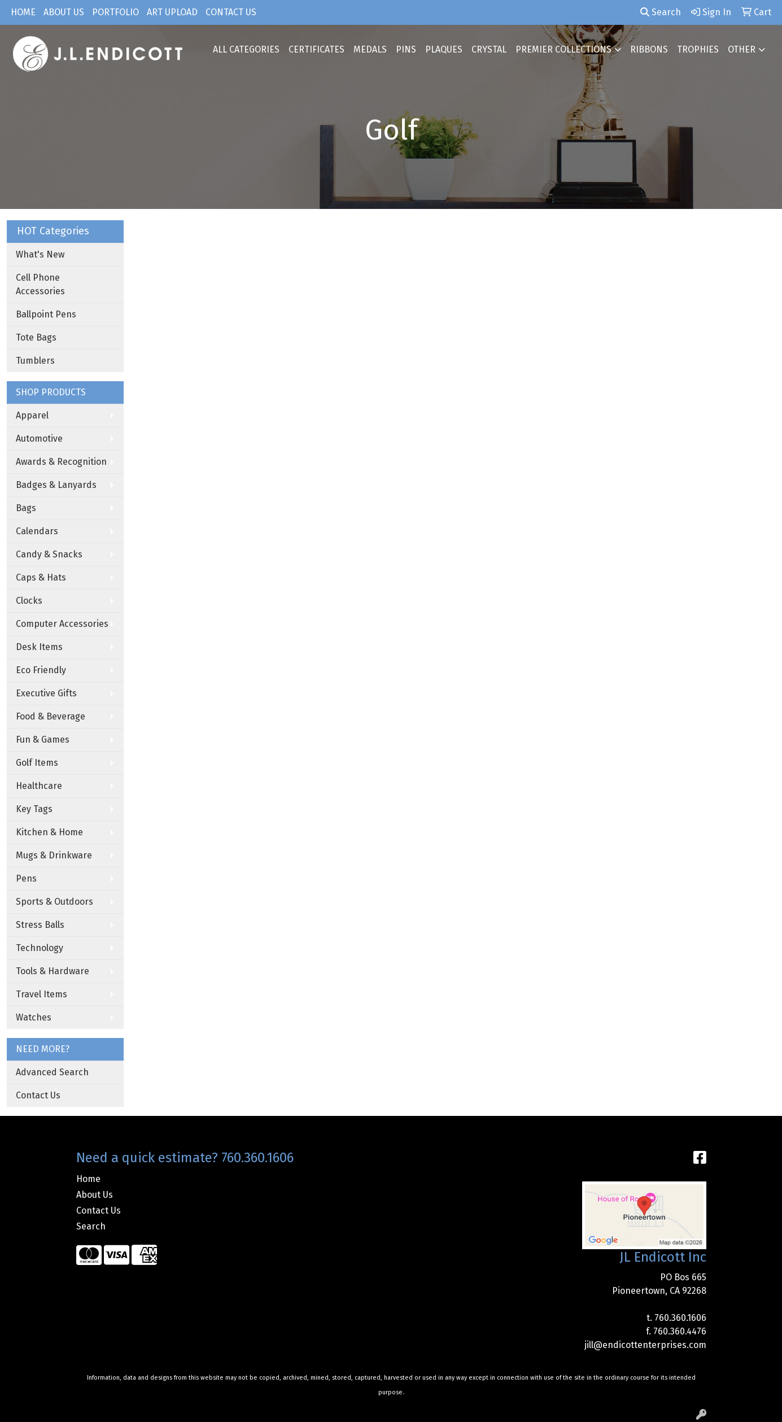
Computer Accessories (62, 623)
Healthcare (39, 785)
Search (660, 12)
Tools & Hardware (52, 971)
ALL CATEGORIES (246, 49)
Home (23, 12)
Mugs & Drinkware (54, 855)
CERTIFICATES (316, 49)
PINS (406, 49)
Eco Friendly (41, 670)
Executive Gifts (46, 693)
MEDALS (370, 49)
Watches (33, 1017)
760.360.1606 (680, 1317)
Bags (26, 508)
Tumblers (35, 360)
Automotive (39, 438)
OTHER (741, 49)
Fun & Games (42, 739)
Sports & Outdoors (54, 901)
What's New (40, 254)
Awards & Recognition (61, 461)
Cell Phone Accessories (40, 284)
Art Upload (172, 12)
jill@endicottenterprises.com (645, 1345)
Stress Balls (40, 924)
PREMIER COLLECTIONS (563, 49)
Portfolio (115, 12)
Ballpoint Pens (46, 314)
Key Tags (34, 809)
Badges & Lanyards (56, 484)
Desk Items (39, 647)
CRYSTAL (488, 49)
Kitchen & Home (49, 832)
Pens (26, 878)
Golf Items (37, 762)
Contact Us (231, 12)
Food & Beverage (50, 716)
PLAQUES (443, 49)
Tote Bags (36, 337)
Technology (39, 948)
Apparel (32, 415)
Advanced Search (52, 1072)
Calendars (37, 531)
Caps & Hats (41, 577)
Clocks (29, 600)
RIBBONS (649, 49)
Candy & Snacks (49, 554)
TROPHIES (698, 49)
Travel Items (41, 994)
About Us (63, 12)
